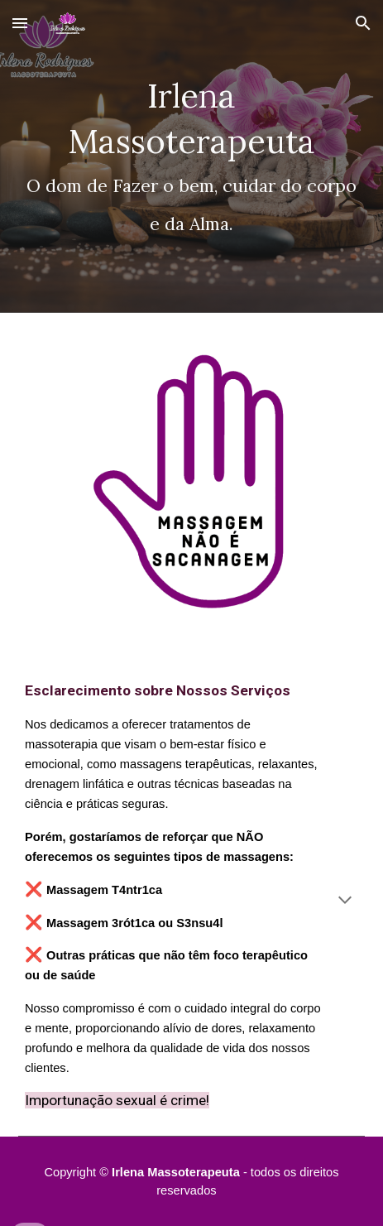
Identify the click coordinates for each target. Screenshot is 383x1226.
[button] (20, 23)
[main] (191, 156)
